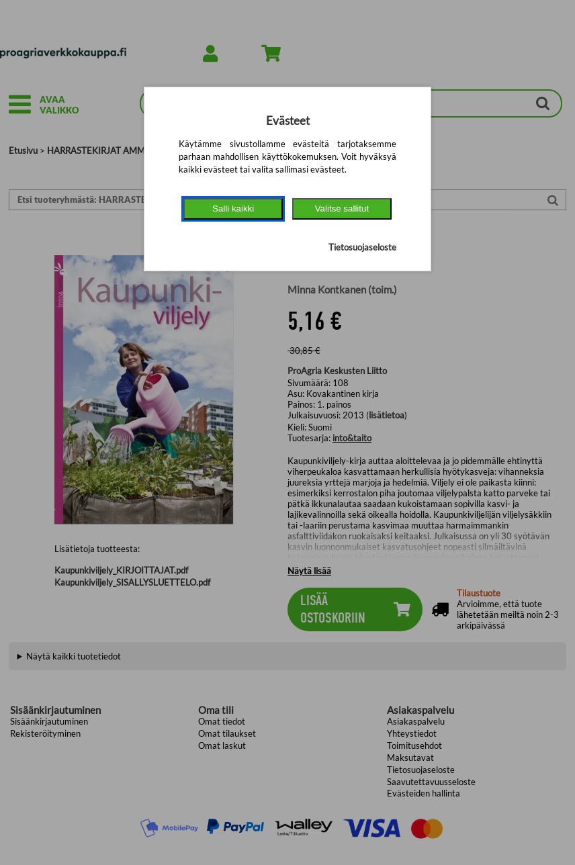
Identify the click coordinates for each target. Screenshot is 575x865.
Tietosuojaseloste (362, 247)
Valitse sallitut (342, 208)
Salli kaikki (233, 208)
